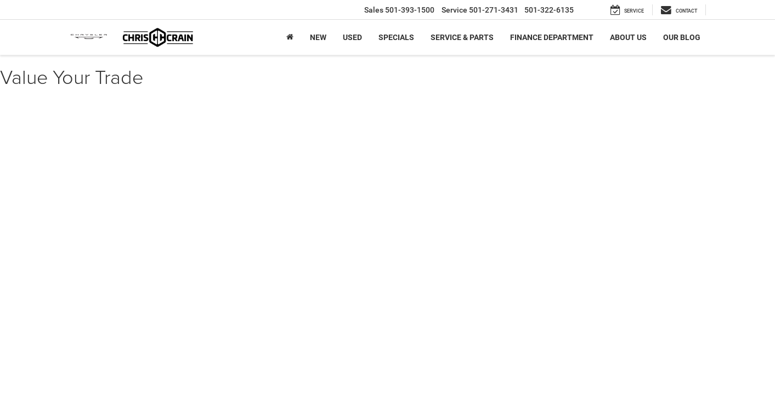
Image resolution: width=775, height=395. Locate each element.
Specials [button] (396, 37)
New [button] (318, 37)
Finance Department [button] (551, 37)
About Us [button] (628, 37)
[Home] (290, 37)
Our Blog (681, 37)
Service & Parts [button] (462, 37)
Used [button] (352, 37)
